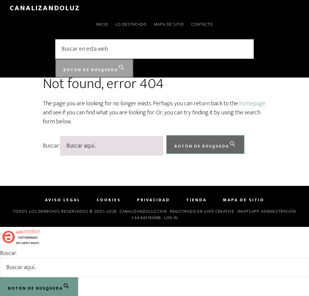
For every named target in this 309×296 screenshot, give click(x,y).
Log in (171, 217)
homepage (252, 103)
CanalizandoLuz (45, 8)
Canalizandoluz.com (143, 211)
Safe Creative (219, 211)
